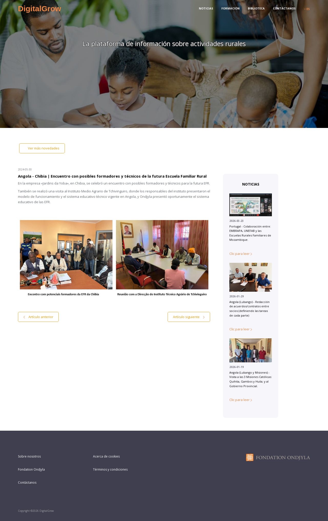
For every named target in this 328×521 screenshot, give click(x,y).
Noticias (206, 8)
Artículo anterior (38, 316)
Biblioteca (256, 8)
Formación (230, 8)
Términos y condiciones (110, 469)
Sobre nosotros (29, 456)
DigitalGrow (39, 8)
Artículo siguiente (189, 316)
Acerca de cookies (106, 456)
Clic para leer (240, 253)
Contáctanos (284, 8)
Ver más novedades (42, 148)
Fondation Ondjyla (31, 469)
